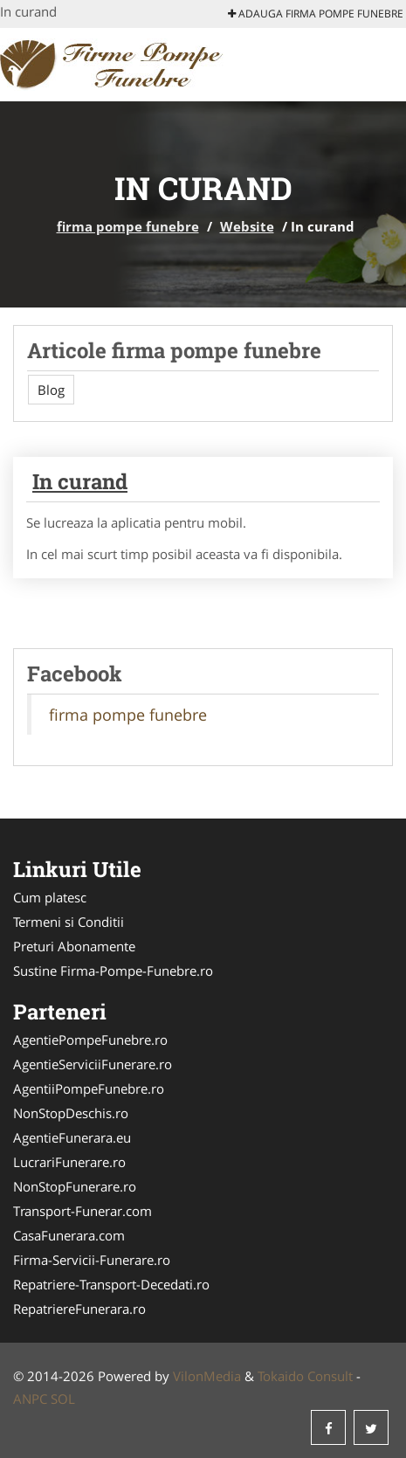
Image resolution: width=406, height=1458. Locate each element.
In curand (79, 481)
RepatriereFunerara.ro (79, 1308)
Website (247, 226)
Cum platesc (49, 897)
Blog (51, 389)
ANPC (30, 1398)
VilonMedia (207, 1376)
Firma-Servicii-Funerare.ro (91, 1260)
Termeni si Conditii (68, 921)
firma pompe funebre (128, 226)
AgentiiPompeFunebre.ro (88, 1088)
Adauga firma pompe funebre (315, 13)
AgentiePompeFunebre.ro (90, 1039)
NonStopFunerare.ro (74, 1186)
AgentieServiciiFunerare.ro (92, 1064)
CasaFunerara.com (69, 1235)
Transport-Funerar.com (82, 1211)
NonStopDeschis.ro (70, 1113)
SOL (63, 1398)
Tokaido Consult (305, 1376)
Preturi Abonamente (74, 946)
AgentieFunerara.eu (72, 1137)
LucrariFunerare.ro (69, 1162)
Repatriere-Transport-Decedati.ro (111, 1284)
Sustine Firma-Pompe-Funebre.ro (113, 970)
